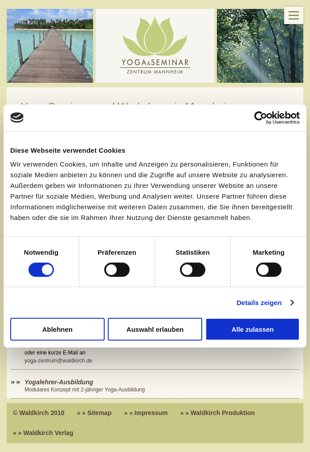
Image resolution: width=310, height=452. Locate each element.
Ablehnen (57, 329)
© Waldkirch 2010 (39, 412)
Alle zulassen (253, 329)
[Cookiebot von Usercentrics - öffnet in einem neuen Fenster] (261, 117)
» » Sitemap (94, 412)
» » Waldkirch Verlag (43, 432)
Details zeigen (259, 302)
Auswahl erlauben (155, 329)
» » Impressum (145, 412)
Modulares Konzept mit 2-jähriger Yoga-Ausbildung (84, 390)
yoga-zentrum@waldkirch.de (58, 361)
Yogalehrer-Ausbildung (58, 382)
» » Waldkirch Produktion (217, 412)
